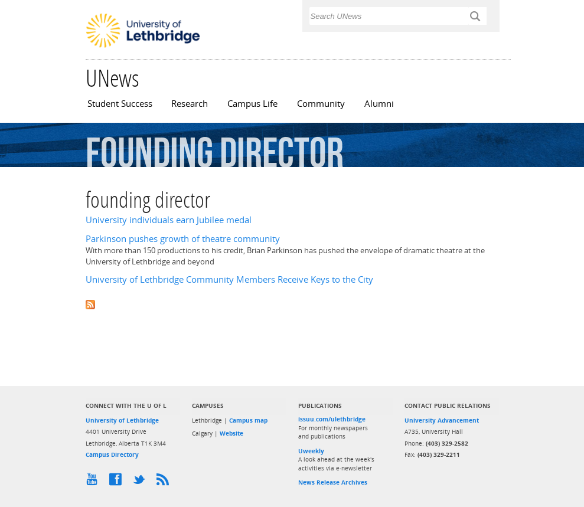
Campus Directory (112, 454)
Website (231, 433)
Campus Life (252, 103)
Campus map (248, 420)
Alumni (379, 103)
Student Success (119, 103)
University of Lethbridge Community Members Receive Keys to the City (229, 279)
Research (189, 103)
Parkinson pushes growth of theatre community (183, 239)
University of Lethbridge (122, 420)
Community (321, 103)
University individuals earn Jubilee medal (169, 220)
